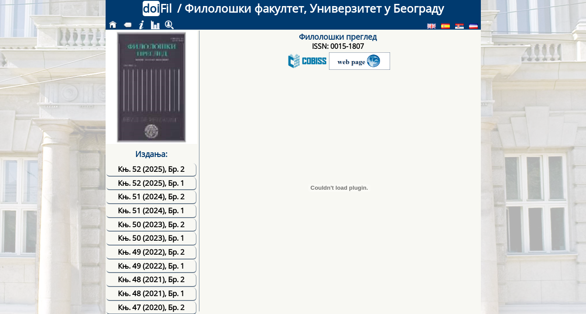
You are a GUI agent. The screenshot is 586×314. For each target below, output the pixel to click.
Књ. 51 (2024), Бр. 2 (151, 196)
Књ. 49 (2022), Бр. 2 (151, 252)
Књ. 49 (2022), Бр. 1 (151, 266)
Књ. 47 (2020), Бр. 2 (151, 307)
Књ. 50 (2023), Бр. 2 (151, 224)
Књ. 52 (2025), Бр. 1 (151, 183)
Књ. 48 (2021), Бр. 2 (151, 279)
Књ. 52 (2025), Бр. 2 (151, 169)
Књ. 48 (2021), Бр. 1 (151, 293)
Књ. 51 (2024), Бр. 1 (151, 210)
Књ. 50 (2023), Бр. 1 (151, 238)
